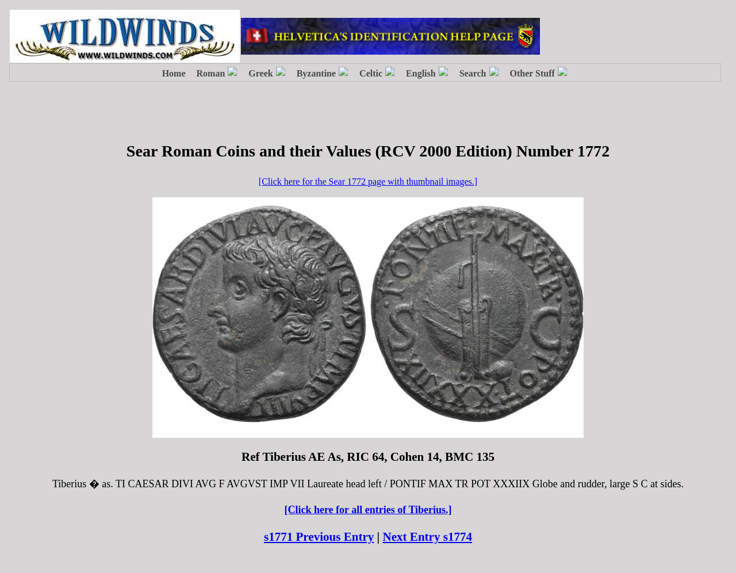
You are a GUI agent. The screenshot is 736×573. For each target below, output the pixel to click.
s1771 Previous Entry (319, 537)
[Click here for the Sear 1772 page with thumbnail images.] (368, 181)
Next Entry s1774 (428, 537)
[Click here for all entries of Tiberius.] (367, 509)
